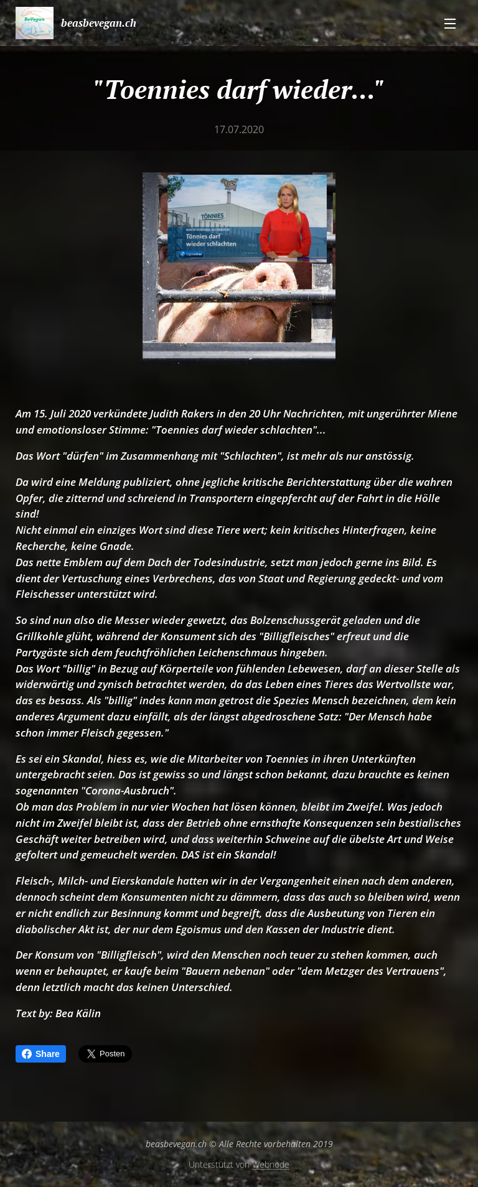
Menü (450, 23)
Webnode (270, 1164)
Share (41, 1054)
